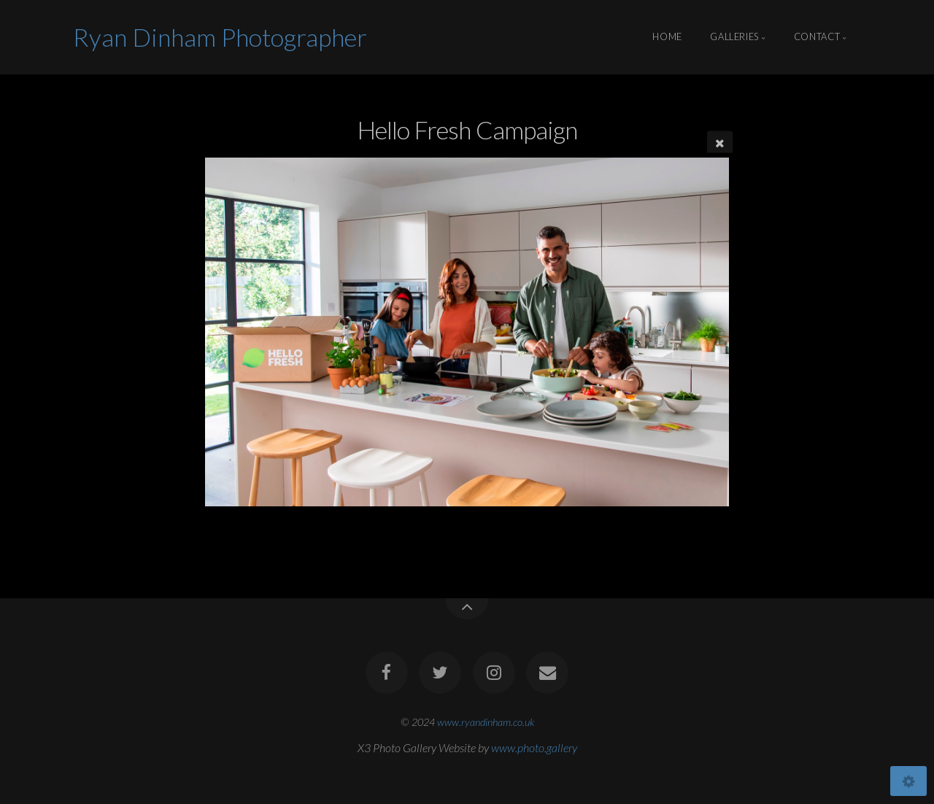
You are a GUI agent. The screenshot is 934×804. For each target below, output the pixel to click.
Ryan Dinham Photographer (220, 37)
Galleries (734, 37)
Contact (817, 37)
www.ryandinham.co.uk (485, 722)
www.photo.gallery (534, 747)
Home (667, 37)
